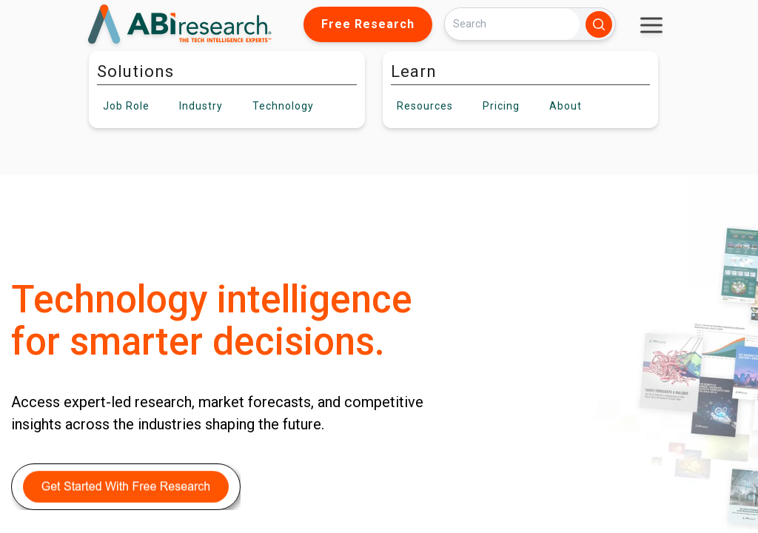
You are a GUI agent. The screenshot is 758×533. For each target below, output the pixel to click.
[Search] (512, 24)
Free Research (368, 24)
